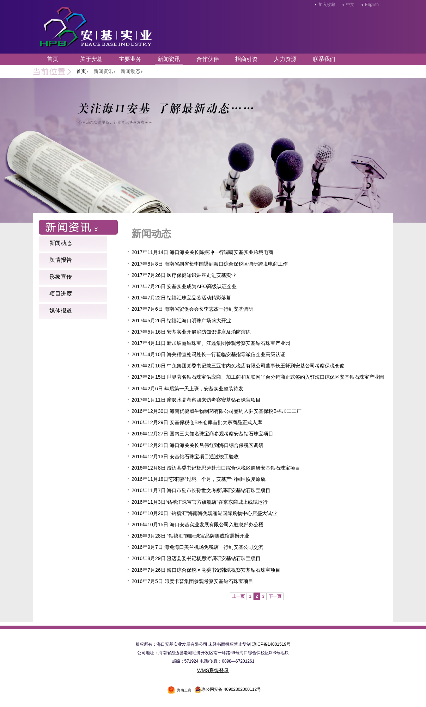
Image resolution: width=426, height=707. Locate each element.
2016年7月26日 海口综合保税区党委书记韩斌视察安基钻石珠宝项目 (206, 570)
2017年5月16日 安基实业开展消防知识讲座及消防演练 (191, 332)
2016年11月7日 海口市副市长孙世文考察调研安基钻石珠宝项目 (201, 490)
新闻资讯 (169, 59)
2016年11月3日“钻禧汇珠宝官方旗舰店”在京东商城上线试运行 (200, 502)
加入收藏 (326, 4)
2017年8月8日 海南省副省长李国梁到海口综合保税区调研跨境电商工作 (210, 264)
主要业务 (130, 59)
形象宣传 (60, 277)
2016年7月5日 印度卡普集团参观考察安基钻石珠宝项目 (192, 581)
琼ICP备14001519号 (271, 644)
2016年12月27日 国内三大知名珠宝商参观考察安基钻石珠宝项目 (202, 433)
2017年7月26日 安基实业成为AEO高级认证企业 (184, 286)
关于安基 (91, 59)
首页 (52, 59)
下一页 (275, 596)
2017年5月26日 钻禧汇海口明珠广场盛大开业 (181, 320)
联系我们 (324, 59)
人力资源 (285, 59)
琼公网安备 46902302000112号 (227, 689)
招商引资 (246, 59)
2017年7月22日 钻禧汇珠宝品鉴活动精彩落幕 (181, 297)
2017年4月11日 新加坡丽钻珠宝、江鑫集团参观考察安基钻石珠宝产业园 (211, 343)
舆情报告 (60, 260)
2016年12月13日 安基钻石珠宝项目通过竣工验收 (185, 456)
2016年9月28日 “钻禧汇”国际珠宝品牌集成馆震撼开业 (190, 536)
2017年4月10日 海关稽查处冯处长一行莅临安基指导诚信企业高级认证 (208, 354)
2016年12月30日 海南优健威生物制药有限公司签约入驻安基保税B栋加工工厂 (217, 411)
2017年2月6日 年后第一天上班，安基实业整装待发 (187, 388)
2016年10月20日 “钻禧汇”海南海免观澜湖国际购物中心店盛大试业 (204, 513)
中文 (350, 4)
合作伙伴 (207, 59)
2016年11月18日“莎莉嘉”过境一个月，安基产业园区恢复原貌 (199, 479)
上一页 (238, 596)
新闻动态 (60, 243)
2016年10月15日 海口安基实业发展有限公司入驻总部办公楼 (197, 524)
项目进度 (60, 294)
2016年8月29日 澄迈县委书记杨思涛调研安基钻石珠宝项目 (196, 558)
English (372, 4)
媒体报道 (60, 311)
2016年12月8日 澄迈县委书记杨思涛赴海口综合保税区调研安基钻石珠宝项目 (216, 468)
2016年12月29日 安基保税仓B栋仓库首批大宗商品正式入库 (197, 422)
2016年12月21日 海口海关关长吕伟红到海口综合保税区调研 (197, 445)
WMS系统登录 (213, 670)
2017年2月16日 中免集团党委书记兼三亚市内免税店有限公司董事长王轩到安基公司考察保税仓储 (238, 365)
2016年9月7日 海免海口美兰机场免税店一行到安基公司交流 (197, 547)
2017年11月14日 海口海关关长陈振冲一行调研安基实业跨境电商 (202, 252)
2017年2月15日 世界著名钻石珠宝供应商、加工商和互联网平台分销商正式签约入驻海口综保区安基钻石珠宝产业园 (258, 377)
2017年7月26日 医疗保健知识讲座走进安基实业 (184, 275)
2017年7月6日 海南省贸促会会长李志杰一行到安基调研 (192, 309)
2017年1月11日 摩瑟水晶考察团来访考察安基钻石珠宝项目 (196, 400)
